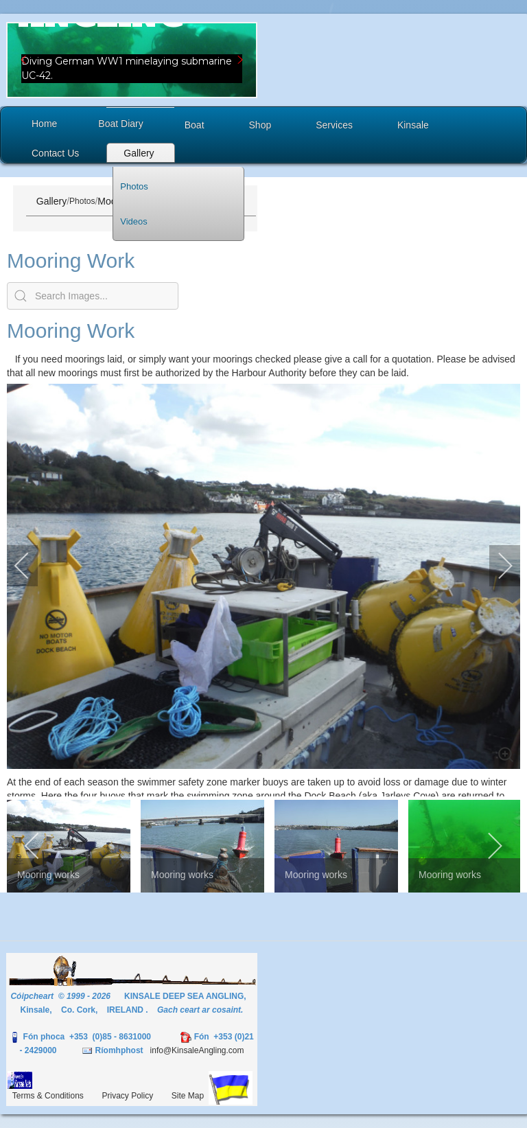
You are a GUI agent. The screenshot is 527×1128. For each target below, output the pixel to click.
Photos (82, 201)
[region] (132, 60)
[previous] (31, 565)
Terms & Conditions (48, 1096)
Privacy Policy (128, 1096)
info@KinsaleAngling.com (197, 1050)
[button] (132, 60)
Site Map (188, 1096)
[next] (496, 565)
